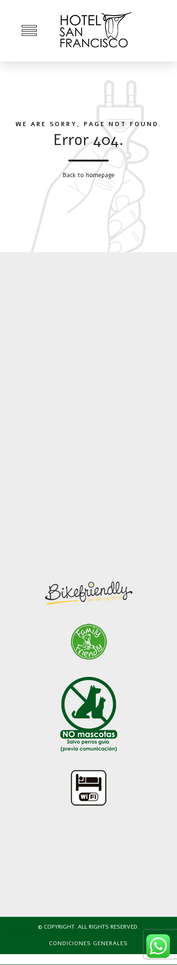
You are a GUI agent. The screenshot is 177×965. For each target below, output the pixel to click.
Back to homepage (89, 175)
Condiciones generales (88, 943)
